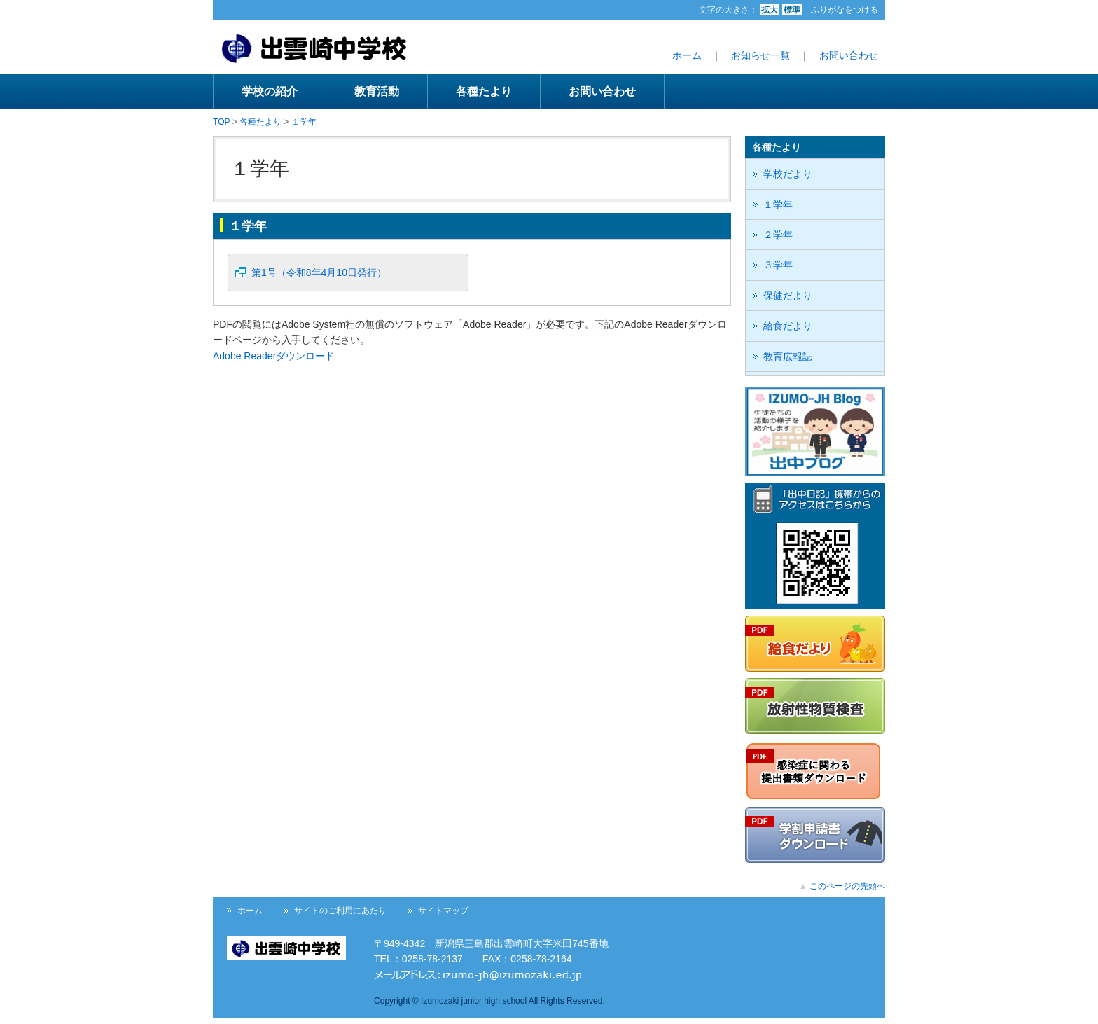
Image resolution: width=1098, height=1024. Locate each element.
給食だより (787, 325)
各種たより (484, 91)
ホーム (687, 55)
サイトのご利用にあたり (340, 910)
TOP (221, 122)
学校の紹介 (270, 91)
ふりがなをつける (844, 10)
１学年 (304, 122)
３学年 (778, 264)
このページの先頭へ (847, 886)
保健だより (787, 295)
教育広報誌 (787, 356)
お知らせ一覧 (760, 55)
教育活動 (376, 91)
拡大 (769, 10)
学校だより (787, 173)
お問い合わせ (848, 55)
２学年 (778, 234)
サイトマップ (443, 910)
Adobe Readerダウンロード (274, 355)
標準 (792, 10)
